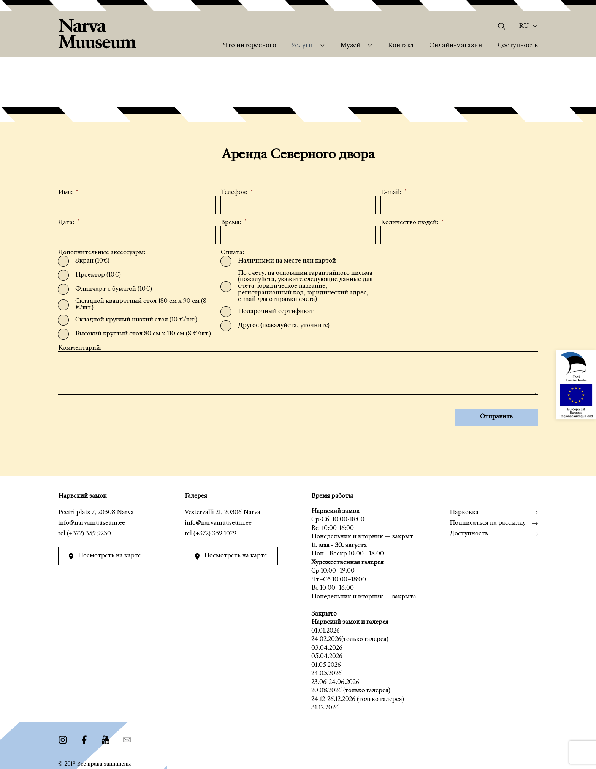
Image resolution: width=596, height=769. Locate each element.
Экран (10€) (92, 261)
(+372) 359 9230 (89, 534)
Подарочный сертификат (276, 311)
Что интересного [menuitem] (249, 46)
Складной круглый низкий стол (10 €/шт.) (136, 320)
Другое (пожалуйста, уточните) (284, 325)
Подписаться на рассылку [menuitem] (488, 523)
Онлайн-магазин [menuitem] (455, 46)
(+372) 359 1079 (214, 534)
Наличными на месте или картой (287, 261)
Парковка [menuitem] (464, 513)
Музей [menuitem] (351, 46)
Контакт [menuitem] (401, 46)
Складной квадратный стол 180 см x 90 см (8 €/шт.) (145, 304)
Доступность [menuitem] (517, 46)
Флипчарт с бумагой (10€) (113, 289)
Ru (524, 26)
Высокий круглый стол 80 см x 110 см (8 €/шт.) (143, 334)
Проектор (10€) (98, 275)
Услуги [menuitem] (302, 46)
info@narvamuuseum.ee (91, 523)
